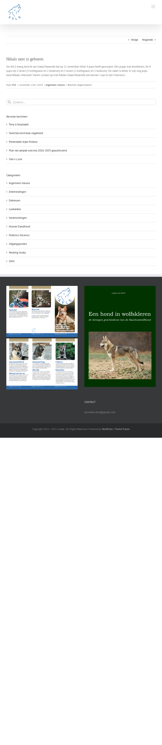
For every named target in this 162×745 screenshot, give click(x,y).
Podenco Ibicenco (19, 235)
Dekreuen (14, 200)
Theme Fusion (122, 429)
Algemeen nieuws (55, 84)
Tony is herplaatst (18, 124)
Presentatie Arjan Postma (23, 142)
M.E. (14, 84)
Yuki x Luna (15, 159)
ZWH (12, 261)
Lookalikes (15, 209)
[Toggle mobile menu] (153, 6)
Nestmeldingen (18, 218)
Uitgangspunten (18, 244)
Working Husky (17, 252)
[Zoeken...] (81, 102)
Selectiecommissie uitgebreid (26, 133)
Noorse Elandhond (19, 226)
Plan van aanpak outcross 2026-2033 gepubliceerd (38, 150)
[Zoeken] (9, 102)
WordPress (107, 429)
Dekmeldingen (17, 192)
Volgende (147, 40)
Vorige (134, 40)
